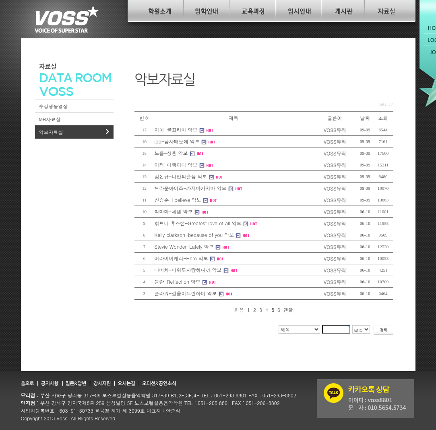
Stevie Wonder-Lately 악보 (184, 246)
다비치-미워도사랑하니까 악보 (188, 269)
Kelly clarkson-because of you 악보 (194, 234)
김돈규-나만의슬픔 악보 (181, 176)
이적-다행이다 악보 (176, 164)
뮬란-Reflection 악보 (178, 281)
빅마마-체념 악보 (174, 211)
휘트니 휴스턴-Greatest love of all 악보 (198, 223)
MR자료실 (50, 119)
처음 (239, 309)
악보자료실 (51, 132)
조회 (383, 117)
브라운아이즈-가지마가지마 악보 (191, 188)
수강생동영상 (53, 106)
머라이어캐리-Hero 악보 (182, 258)
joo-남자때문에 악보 (177, 141)
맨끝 (288, 309)
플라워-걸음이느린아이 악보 (186, 293)
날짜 (365, 117)
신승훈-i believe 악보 (178, 199)
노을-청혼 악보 (171, 153)
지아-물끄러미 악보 (176, 129)
